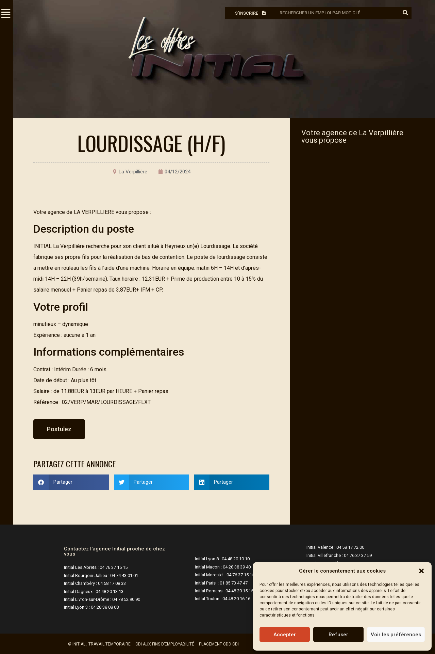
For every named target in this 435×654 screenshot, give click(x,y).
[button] (421, 570)
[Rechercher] (406, 13)
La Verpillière (133, 172)
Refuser (338, 635)
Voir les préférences (396, 635)
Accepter (284, 635)
